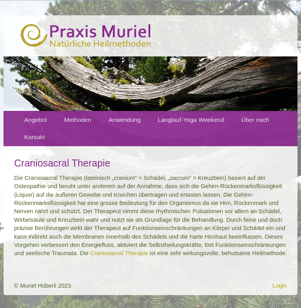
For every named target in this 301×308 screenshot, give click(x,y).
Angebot (35, 119)
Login (279, 285)
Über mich (255, 119)
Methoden (77, 119)
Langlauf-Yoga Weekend (191, 119)
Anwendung (125, 119)
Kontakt (34, 137)
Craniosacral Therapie (119, 253)
